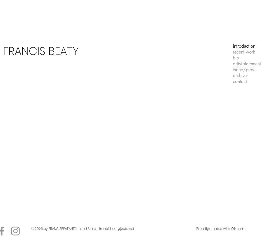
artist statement (247, 64)
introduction (244, 46)
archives (240, 76)
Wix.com (237, 228)
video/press (244, 70)
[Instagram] (15, 231)
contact (240, 81)
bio (236, 58)
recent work (244, 52)
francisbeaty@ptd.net (116, 228)
